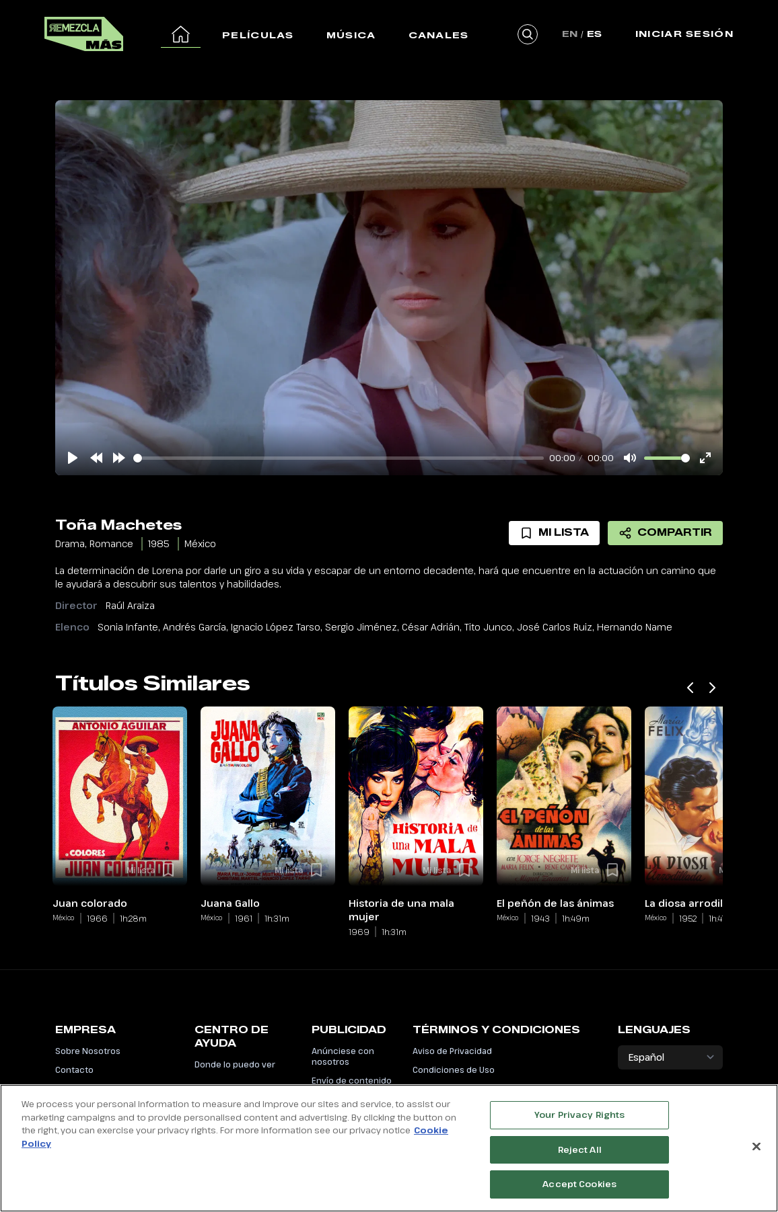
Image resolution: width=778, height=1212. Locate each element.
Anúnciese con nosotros (343, 1056)
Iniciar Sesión (684, 33)
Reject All (580, 1152)
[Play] (72, 458)
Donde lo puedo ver (234, 1064)
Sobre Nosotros (87, 1050)
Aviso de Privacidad (452, 1050)
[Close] (756, 1149)
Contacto (74, 1069)
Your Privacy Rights (579, 1118)
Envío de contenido (352, 1080)
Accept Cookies (579, 1187)
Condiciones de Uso (454, 1069)
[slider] (338, 458)
